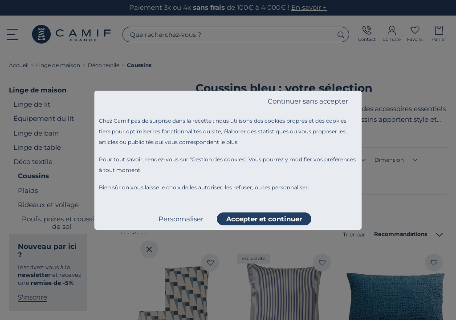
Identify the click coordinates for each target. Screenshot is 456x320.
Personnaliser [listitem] (181, 219)
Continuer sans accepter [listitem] (308, 101)
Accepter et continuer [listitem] (264, 219)
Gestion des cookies (217, 159)
